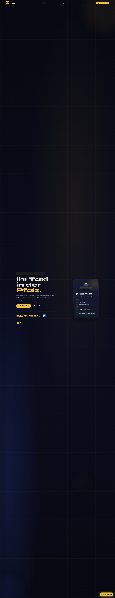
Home (44, 3)
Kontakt (93, 3)
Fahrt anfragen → (39, 306)
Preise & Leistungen (60, 3)
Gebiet (75, 3)
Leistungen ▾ (50, 3)
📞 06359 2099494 (103, 3)
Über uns (69, 3)
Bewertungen (82, 3)
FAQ (88, 3)
